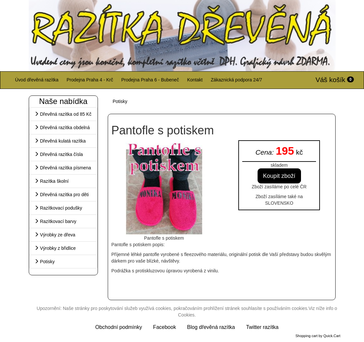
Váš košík (334, 79)
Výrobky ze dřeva (54, 234)
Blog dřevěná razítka (211, 327)
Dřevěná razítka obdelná (62, 127)
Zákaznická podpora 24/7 (236, 79)
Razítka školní (51, 181)
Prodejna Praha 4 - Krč (90, 79)
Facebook (164, 327)
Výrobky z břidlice (55, 248)
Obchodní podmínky (118, 327)
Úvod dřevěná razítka (36, 79)
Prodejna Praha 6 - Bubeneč (150, 79)
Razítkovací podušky (58, 208)
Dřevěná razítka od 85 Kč (63, 114)
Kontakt (194, 79)
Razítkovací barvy (55, 221)
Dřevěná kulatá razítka (60, 141)
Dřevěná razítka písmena (62, 167)
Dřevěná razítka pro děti (61, 194)
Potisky (44, 261)
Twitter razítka (262, 327)
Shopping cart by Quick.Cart (317, 336)
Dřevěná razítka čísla (58, 154)
